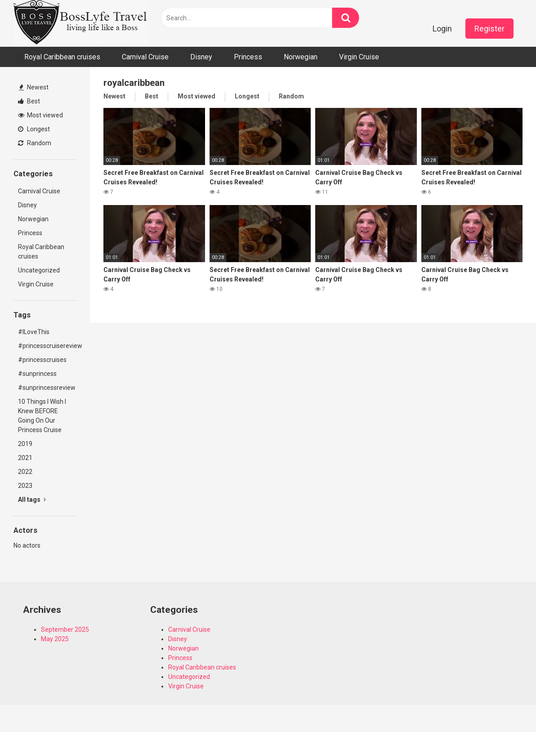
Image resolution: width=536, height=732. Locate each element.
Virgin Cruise (359, 57)
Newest (34, 87)
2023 (25, 485)
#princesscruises (42, 359)
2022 (25, 471)
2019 (25, 443)
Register (489, 28)
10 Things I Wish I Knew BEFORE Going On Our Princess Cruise (42, 415)
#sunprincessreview (47, 387)
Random (34, 143)
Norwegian (300, 57)
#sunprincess (37, 373)
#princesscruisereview (47, 345)
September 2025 (65, 629)
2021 (25, 457)
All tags (32, 499)
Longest (34, 129)
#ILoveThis (33, 331)
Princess (248, 57)
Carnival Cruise (145, 57)
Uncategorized (39, 270)
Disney (201, 57)
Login (442, 28)
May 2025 (55, 639)
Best (29, 101)
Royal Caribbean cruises (62, 57)
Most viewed (40, 115)
